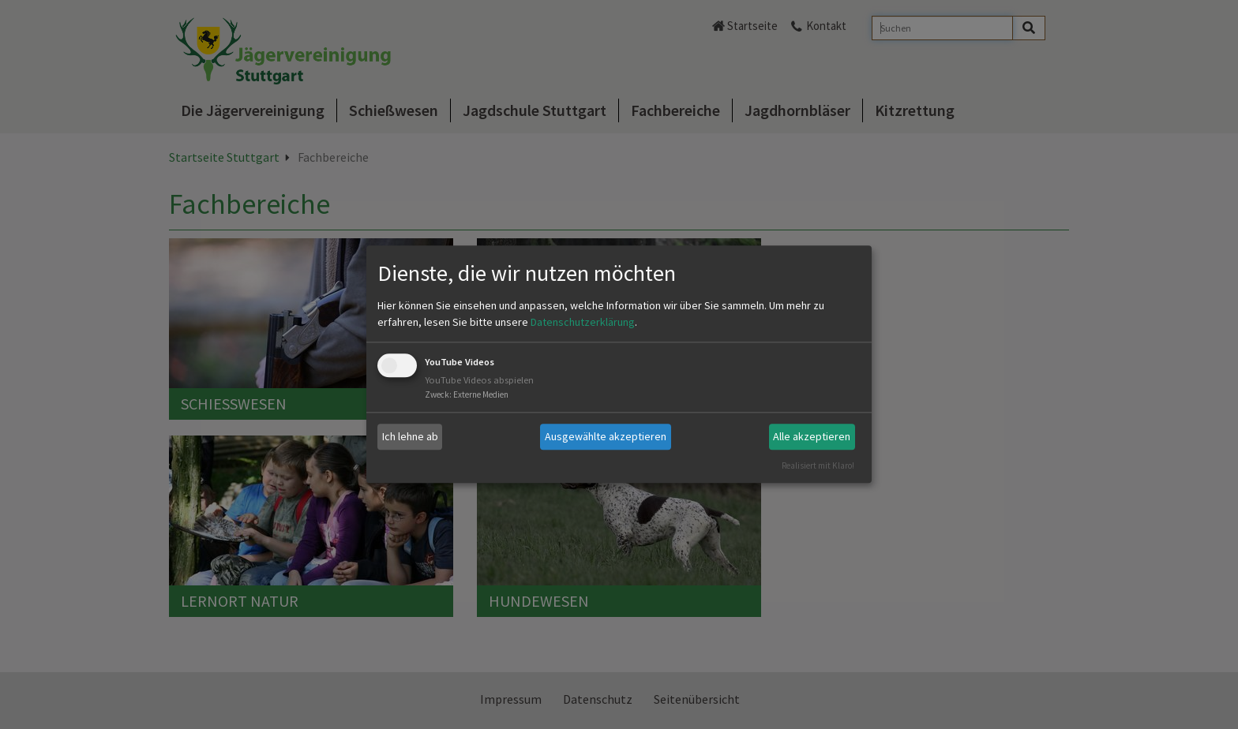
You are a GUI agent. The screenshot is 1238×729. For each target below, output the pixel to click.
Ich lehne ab (410, 436)
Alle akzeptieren (811, 436)
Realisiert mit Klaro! (818, 465)
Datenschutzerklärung (583, 322)
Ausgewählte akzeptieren (605, 436)
